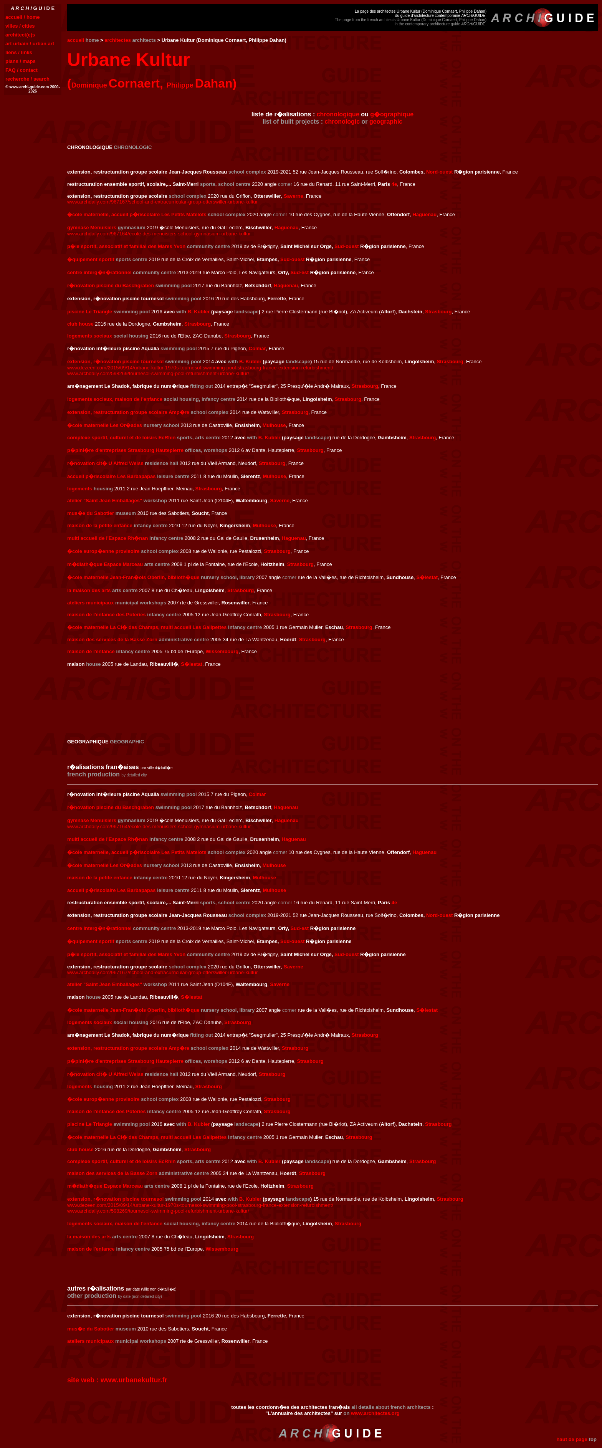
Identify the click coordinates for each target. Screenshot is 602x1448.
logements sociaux (89, 336)
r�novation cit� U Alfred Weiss (105, 463)
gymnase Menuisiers (91, 227)
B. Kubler (199, 311)
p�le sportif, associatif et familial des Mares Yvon (126, 246)
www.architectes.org (375, 1413)
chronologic (342, 121)
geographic (385, 121)
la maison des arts (89, 590)
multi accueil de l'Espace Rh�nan (107, 538)
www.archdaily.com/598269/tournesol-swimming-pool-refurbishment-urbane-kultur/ (158, 373)
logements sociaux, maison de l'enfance (114, 399)
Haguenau (424, 214)
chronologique (338, 114)
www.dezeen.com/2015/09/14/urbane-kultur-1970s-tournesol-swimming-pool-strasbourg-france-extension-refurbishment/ (200, 368)
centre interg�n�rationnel (99, 272)
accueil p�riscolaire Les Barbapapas (111, 476)
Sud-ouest (346, 246)
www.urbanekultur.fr (134, 1380)
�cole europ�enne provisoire (103, 551)
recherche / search (27, 79)
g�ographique (391, 114)
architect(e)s (20, 35)
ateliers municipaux (90, 603)
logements (79, 488)
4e (394, 184)
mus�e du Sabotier (90, 513)
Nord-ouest (439, 172)
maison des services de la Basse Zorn (112, 639)
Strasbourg (438, 311)
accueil (75, 40)
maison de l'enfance (91, 651)
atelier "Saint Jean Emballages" (104, 500)
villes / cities (20, 26)
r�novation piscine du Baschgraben (110, 285)
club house (80, 324)
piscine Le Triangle (89, 311)
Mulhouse (274, 425)
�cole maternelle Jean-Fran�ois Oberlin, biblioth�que (133, 577)
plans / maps (20, 61)
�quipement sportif (90, 259)
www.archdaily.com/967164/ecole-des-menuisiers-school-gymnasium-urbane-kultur (159, 234)
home (92, 40)
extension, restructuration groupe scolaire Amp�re (128, 412)
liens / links (18, 52)
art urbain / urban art (29, 43)
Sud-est (299, 272)
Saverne (293, 196)
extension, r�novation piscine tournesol (115, 361)
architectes (117, 40)
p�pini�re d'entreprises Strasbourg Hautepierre (125, 450)
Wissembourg (221, 651)
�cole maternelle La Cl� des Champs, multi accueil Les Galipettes (147, 627)
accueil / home (22, 17)
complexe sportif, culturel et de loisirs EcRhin (121, 437)
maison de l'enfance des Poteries (106, 614)
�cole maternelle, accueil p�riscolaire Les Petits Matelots (137, 214)
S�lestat (427, 577)
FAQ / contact (21, 70)
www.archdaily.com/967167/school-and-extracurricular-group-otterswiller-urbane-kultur (162, 202)
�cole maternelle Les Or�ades (104, 425)
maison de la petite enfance (99, 525)
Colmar (257, 348)
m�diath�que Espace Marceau (105, 564)
